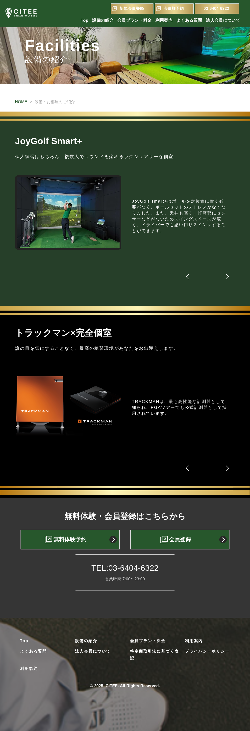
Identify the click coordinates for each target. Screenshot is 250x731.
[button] (188, 276)
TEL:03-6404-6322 (125, 568)
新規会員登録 (132, 8)
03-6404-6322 (216, 8)
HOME (21, 102)
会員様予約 (174, 8)
